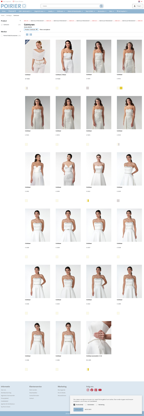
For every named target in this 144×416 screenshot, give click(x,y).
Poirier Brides (19, 1)
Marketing (101, 404)
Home (2, 15)
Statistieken (91, 404)
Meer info (88, 409)
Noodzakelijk (79, 404)
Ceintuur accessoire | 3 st (94, 356)
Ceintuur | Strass (61, 74)
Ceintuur (27, 74)
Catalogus (9, 15)
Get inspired (7, 1)
